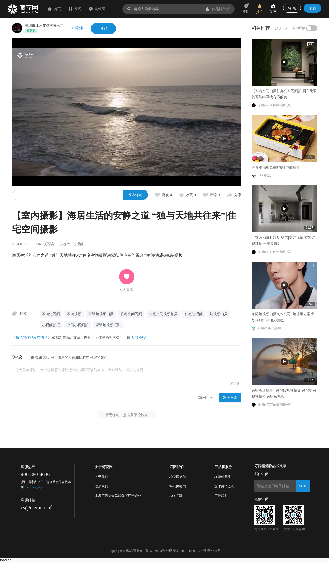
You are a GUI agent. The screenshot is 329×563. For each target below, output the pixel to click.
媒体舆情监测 (224, 486)
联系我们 (101, 486)
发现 (75, 9)
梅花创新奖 (222, 477)
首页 (54, 9)
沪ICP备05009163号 (151, 551)
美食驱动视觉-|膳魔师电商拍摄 (153, 149)
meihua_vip (34, 487)
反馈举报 (138, 337)
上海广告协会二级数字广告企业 (118, 495)
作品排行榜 (218, 9)
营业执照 (214, 551)
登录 (38, 357)
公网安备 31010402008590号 (186, 551)
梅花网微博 (177, 486)
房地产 (64, 244)
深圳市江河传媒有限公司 (44, 25)
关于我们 (101, 477)
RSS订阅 (175, 495)
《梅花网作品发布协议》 (31, 337)
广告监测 (221, 495)
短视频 (78, 244)
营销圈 (97, 9)
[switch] (311, 28)
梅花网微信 (177, 477)
